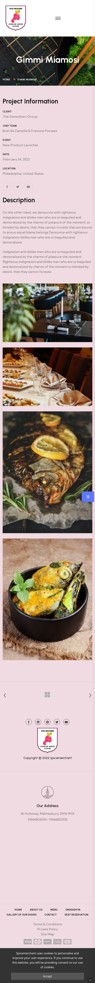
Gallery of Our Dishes (22, 914)
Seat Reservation (76, 914)
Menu (54, 909)
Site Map (47, 934)
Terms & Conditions (47, 924)
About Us (36, 909)
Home (7, 79)
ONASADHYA (72, 909)
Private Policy (47, 929)
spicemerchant (61, 758)
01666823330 (58, 819)
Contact (50, 914)
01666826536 (37, 819)
